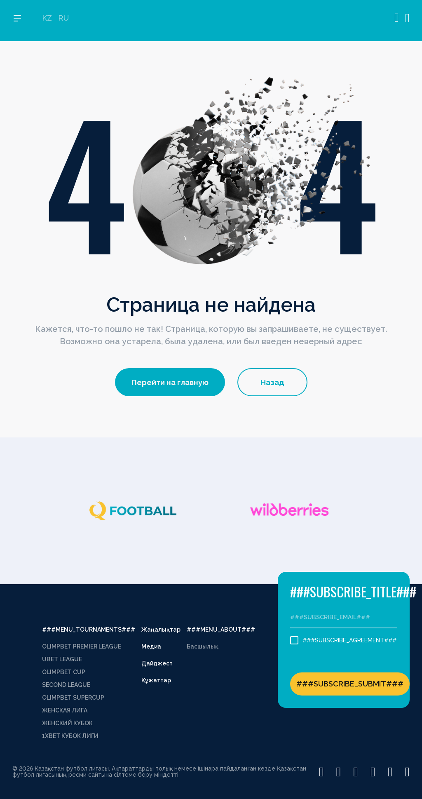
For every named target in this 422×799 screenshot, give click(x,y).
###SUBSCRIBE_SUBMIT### (349, 683)
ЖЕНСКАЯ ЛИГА (64, 710)
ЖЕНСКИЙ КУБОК (67, 723)
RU (63, 20)
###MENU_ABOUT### (221, 629)
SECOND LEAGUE (66, 685)
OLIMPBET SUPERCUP (73, 697)
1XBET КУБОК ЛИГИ (70, 736)
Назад (272, 382)
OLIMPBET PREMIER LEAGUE (81, 646)
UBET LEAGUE (62, 659)
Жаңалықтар (161, 629)
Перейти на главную (170, 382)
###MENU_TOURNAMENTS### (88, 629)
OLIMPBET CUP (63, 672)
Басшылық (202, 646)
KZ (47, 20)
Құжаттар (156, 680)
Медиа (151, 646)
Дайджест (157, 663)
